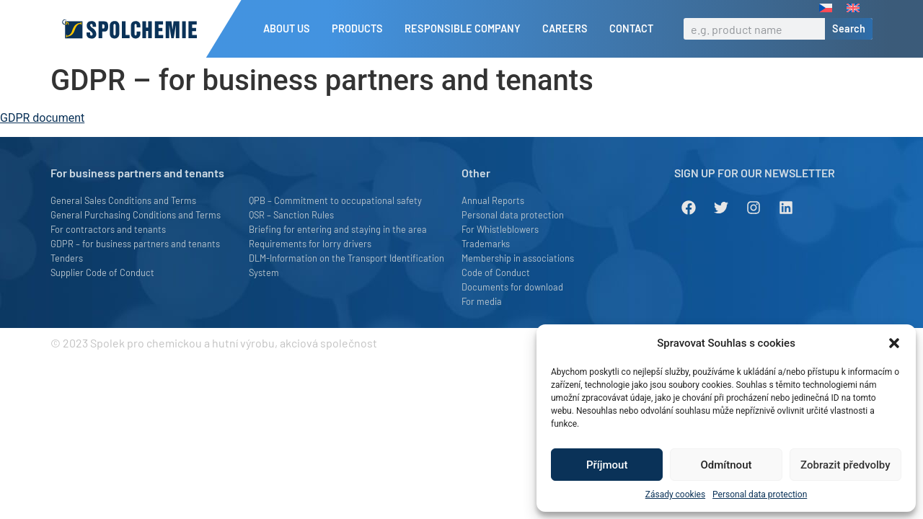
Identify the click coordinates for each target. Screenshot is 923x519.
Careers (568, 29)
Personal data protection (759, 494)
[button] (894, 343)
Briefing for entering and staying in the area (338, 229)
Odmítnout (726, 464)
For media (482, 301)
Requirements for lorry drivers (310, 243)
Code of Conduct (496, 272)
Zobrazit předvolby (845, 464)
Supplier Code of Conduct (102, 272)
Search (848, 28)
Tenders (66, 258)
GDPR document (42, 118)
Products (361, 29)
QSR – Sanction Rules (291, 215)
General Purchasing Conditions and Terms (135, 215)
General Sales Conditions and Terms (123, 200)
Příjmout (606, 464)
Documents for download (512, 287)
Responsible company (466, 29)
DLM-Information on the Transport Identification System (346, 265)
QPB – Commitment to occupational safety (335, 200)
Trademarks (486, 243)
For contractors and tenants (108, 229)
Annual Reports (493, 200)
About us (290, 29)
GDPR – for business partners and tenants (135, 243)
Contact (631, 28)
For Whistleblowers (500, 229)
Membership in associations (518, 258)
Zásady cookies (675, 494)
